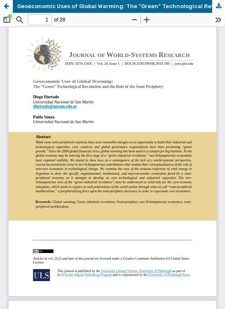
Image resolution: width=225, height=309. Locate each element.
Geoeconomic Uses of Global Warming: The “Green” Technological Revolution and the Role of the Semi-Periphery (121, 6)
